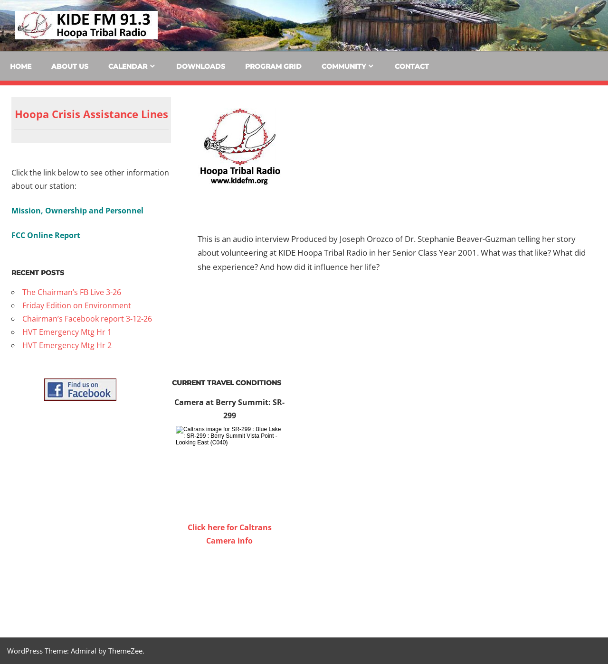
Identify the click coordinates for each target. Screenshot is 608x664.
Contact (412, 66)
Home (20, 66)
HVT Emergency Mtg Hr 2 (67, 345)
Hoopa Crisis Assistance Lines (91, 114)
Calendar (127, 66)
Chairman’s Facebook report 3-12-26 (87, 319)
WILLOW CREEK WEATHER (229, 582)
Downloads (200, 66)
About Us (69, 66)
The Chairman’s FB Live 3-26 (71, 292)
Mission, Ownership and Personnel (77, 210)
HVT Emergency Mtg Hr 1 (67, 332)
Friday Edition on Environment (76, 305)
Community (344, 66)
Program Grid (273, 66)
